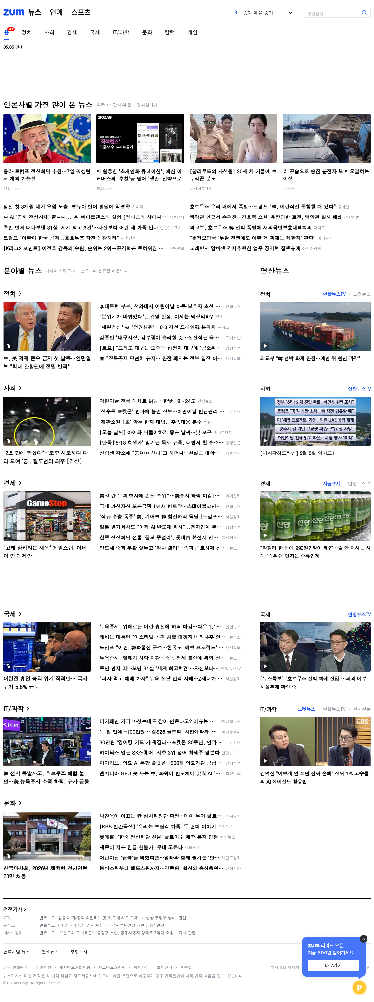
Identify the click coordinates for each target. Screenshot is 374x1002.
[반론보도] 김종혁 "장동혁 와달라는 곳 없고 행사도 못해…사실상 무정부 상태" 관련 (111, 917)
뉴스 (34, 12)
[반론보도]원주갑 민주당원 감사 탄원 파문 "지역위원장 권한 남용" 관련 (100, 925)
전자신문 (362, 709)
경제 (72, 32)
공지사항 (141, 967)
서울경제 (331, 483)
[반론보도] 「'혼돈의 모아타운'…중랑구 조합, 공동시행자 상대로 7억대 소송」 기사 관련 (116, 932)
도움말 (186, 967)
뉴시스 (289, 188)
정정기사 (12, 909)
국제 (95, 32)
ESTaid (13, 983)
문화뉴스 (104, 188)
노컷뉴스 (362, 294)
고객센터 (164, 967)
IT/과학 (121, 32)
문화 (147, 32)
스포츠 (81, 12)
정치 (26, 32)
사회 (49, 32)
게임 (192, 32)
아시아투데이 (201, 188)
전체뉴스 (50, 952)
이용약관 (43, 967)
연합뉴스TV (334, 294)
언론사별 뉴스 (16, 952)
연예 (56, 12)
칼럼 (170, 32)
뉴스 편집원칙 (15, 967)
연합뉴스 (11, 188)
